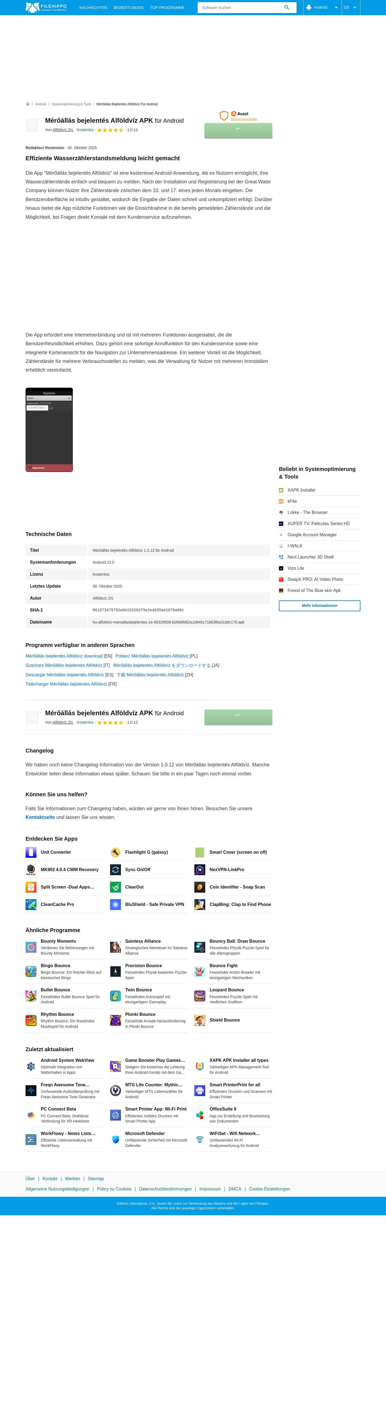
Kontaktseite (40, 817)
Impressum (210, 1189)
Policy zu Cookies (114, 1189)
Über (30, 1178)
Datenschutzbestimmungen (165, 1189)
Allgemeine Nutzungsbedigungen (57, 1189)
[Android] (40, 104)
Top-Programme (167, 7)
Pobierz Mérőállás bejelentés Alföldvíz (152, 656)
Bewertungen (129, 7)
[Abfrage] (247, 7)
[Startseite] (28, 104)
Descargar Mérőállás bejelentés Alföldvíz (65, 675)
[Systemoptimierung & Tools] (71, 104)
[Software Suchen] (286, 7)
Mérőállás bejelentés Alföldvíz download (64, 656)
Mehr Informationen (320, 605)
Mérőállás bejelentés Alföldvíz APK (114, 120)
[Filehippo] (46, 7)
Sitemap (96, 1178)
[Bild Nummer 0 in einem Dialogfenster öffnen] (49, 430)
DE (351, 7)
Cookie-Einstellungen (269, 1189)
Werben (72, 1178)
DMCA (235, 1189)
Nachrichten (93, 7)
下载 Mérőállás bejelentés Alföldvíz (150, 675)
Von (59, 130)
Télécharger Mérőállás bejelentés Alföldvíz (66, 684)
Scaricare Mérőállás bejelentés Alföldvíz (64, 665)
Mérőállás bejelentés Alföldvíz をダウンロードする (162, 665)
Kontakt (50, 1178)
